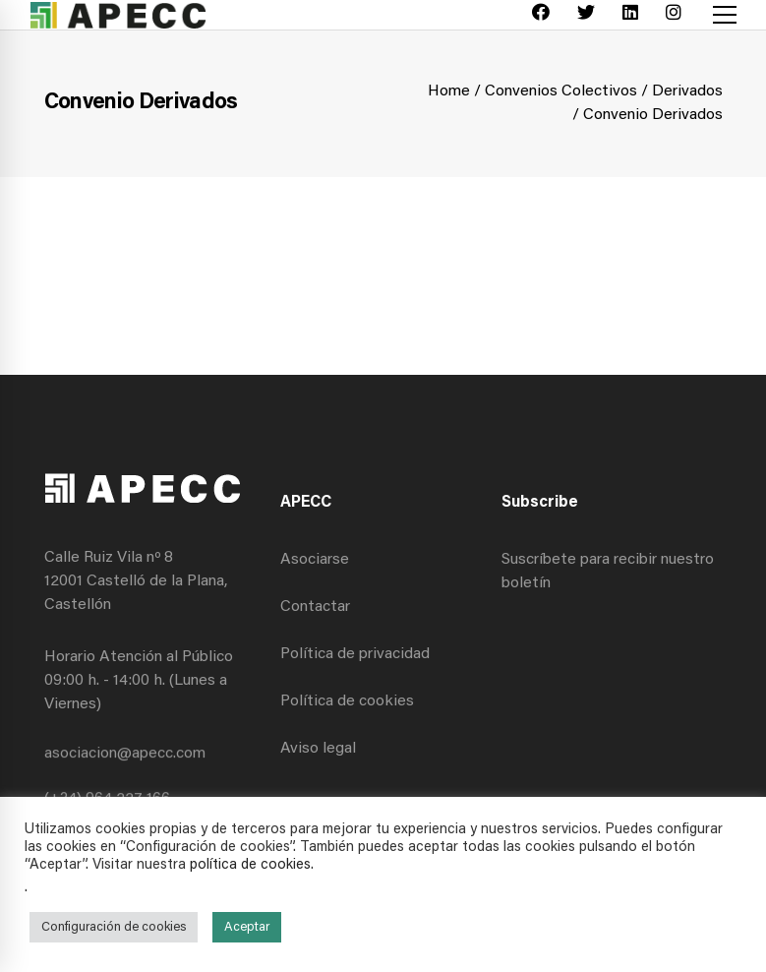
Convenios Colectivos (561, 91)
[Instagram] (673, 15)
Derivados (687, 91)
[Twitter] (586, 15)
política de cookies (250, 865)
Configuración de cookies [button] (113, 927)
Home (449, 91)
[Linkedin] (630, 15)
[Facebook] (540, 15)
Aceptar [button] (246, 927)
